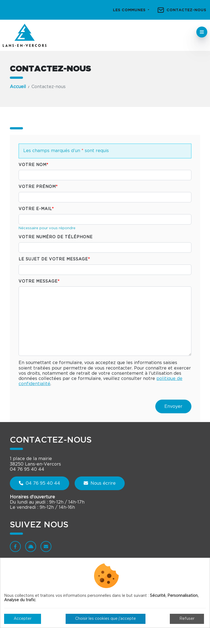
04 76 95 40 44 (39, 483)
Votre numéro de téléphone (56, 237)
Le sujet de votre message (54, 259)
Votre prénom (38, 187)
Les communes (130, 10)
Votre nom (33, 165)
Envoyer (173, 406)
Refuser (186, 619)
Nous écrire (100, 483)
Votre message (39, 281)
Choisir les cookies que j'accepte (105, 619)
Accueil (18, 87)
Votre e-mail (36, 209)
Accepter (22, 619)
